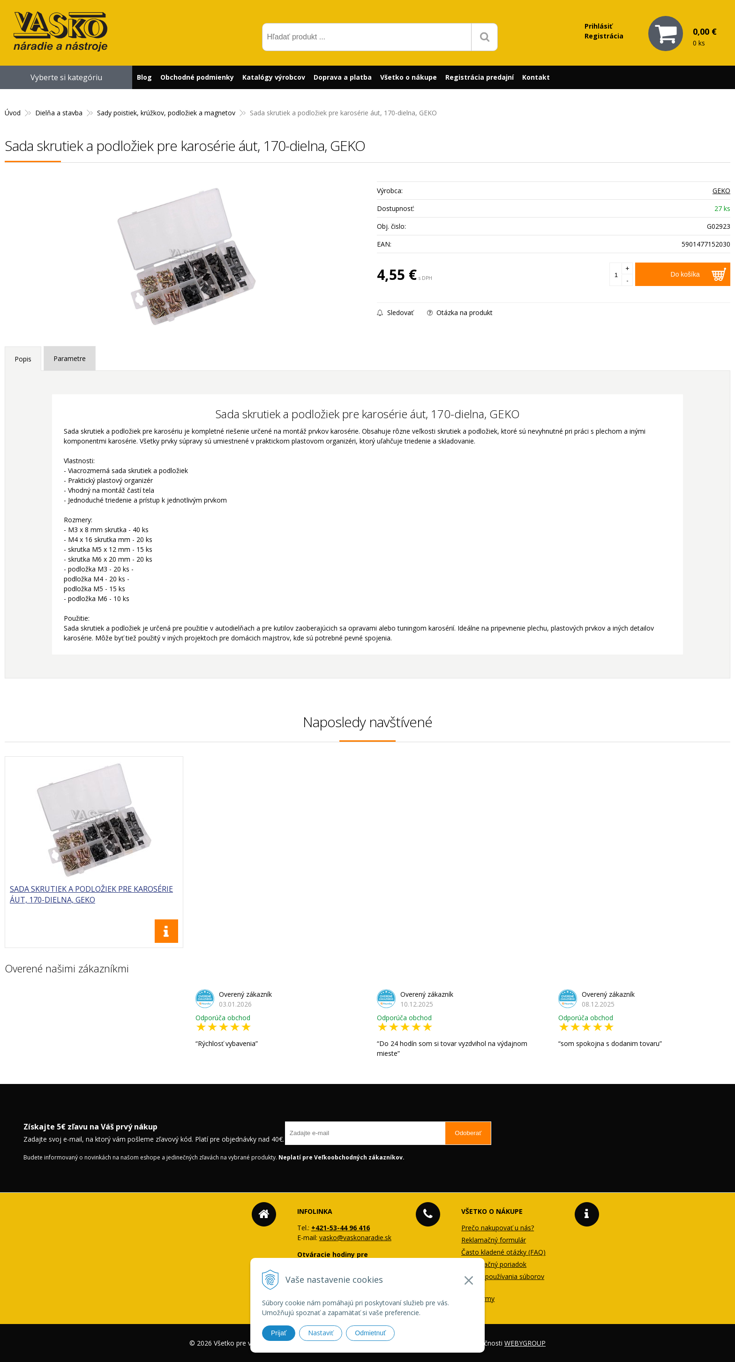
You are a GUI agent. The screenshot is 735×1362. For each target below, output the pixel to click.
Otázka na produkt (460, 312)
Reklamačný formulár (493, 1239)
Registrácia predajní (479, 77)
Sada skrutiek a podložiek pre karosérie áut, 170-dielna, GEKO (91, 894)
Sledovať (395, 312)
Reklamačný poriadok (493, 1264)
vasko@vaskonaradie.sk (355, 1237)
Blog (144, 77)
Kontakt (536, 77)
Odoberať (468, 1132)
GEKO (721, 190)
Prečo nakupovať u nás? (497, 1227)
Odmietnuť (370, 1333)
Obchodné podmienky (197, 77)
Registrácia (604, 35)
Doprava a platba (343, 77)
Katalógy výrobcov (273, 77)
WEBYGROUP (525, 1343)
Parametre (69, 358)
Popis (23, 358)
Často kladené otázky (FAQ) (503, 1252)
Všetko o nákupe (408, 77)
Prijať (278, 1333)
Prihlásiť (598, 26)
